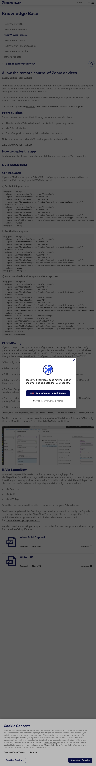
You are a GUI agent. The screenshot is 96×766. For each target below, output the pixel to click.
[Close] (73, 360)
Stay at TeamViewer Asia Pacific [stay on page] (48, 400)
